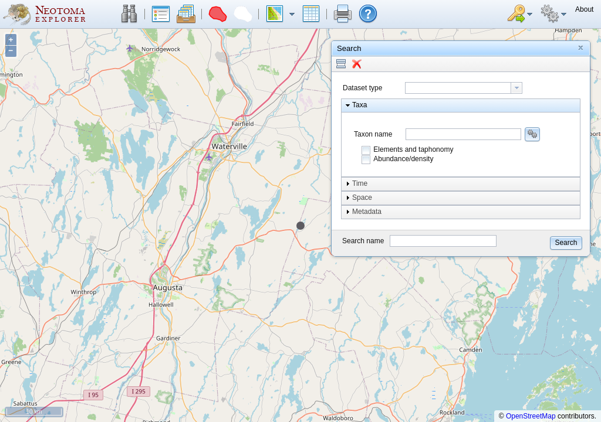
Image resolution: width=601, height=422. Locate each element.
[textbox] (458, 88)
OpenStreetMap (531, 416)
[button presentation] (516, 88)
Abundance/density (403, 159)
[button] (129, 14)
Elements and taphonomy (413, 149)
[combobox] (463, 88)
